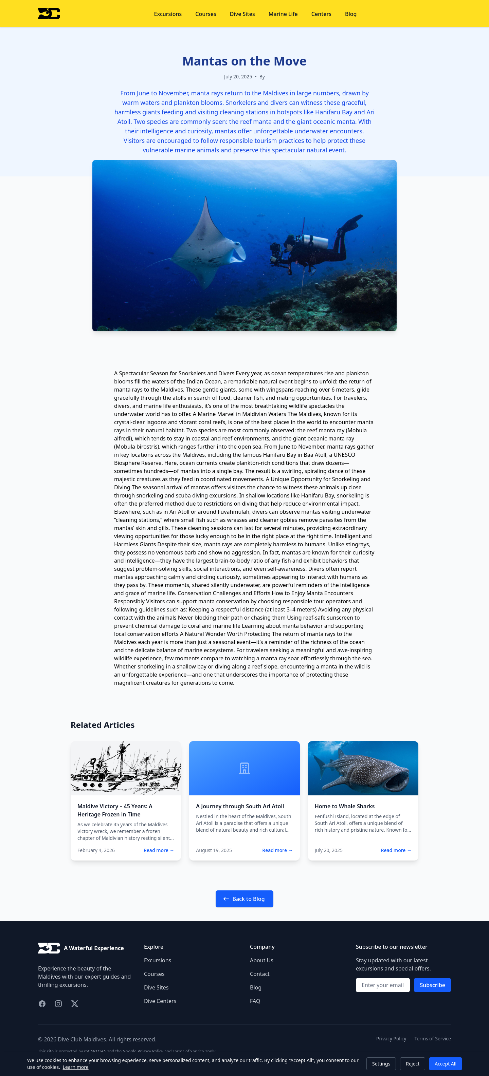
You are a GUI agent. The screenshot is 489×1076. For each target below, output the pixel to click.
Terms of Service (432, 1038)
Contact (260, 974)
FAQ (255, 1001)
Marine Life (283, 14)
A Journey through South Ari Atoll (240, 806)
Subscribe (432, 985)
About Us (261, 960)
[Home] (49, 13)
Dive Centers (160, 1001)
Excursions (168, 14)
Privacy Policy (391, 1038)
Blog (351, 14)
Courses (205, 14)
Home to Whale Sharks (345, 806)
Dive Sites (242, 14)
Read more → (159, 850)
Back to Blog (244, 899)
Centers (321, 14)
